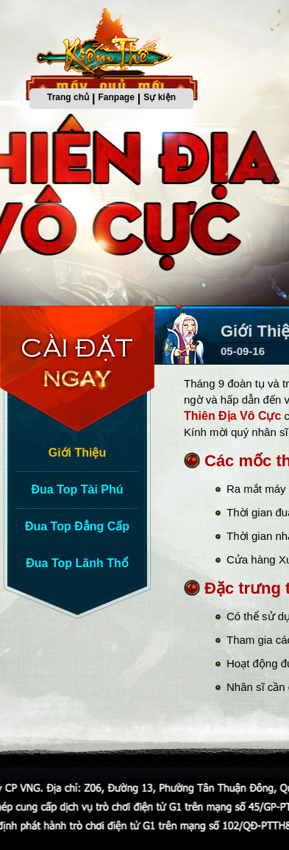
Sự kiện (159, 97)
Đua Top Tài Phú (77, 489)
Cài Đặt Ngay (81, 368)
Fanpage (117, 97)
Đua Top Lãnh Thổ (77, 563)
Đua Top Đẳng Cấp (77, 526)
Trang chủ (68, 97)
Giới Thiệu (78, 452)
